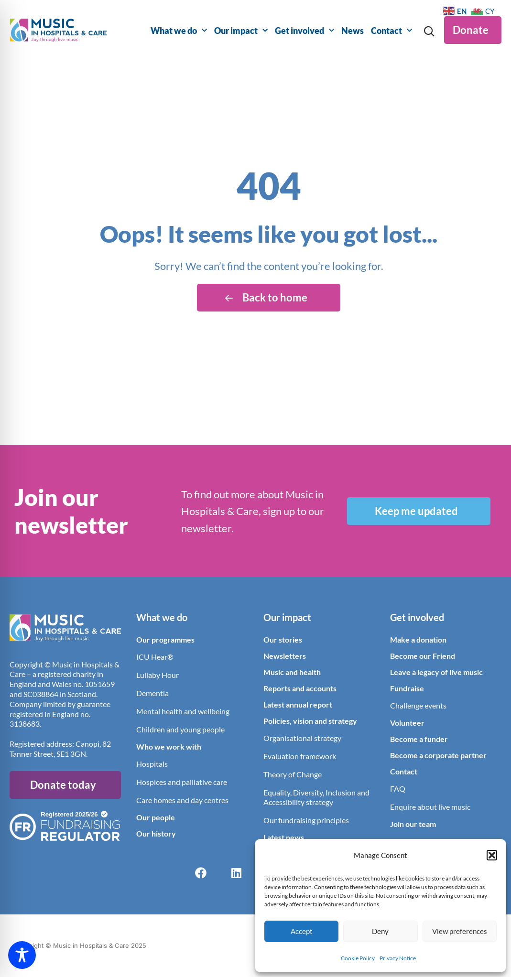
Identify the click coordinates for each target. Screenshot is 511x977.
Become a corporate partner (438, 755)
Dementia (152, 693)
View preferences (459, 931)
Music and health (292, 671)
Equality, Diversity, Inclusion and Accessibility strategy (316, 797)
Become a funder (419, 738)
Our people (155, 817)
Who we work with (168, 746)
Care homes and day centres (182, 800)
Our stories (282, 639)
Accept (302, 931)
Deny (380, 931)
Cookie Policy (358, 958)
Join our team (413, 823)
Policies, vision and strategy (310, 720)
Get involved (304, 31)
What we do (179, 31)
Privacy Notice (398, 958)
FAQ (397, 788)
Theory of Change (292, 774)
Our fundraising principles (306, 820)
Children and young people (180, 729)
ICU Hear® (155, 656)
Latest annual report (297, 704)
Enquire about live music (430, 806)
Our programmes (165, 639)
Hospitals (152, 763)
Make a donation (418, 639)
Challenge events (418, 705)
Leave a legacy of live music (436, 671)
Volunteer (407, 722)
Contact (391, 31)
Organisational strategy (302, 737)
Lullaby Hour (157, 674)
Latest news (283, 837)
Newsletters (284, 655)
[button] (492, 855)
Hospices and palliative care (181, 781)
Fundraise (407, 688)
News (352, 30)
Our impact (241, 31)
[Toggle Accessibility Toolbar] (22, 955)
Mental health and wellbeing (182, 711)
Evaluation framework (299, 756)
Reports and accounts (300, 688)
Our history (156, 833)
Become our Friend (422, 655)
